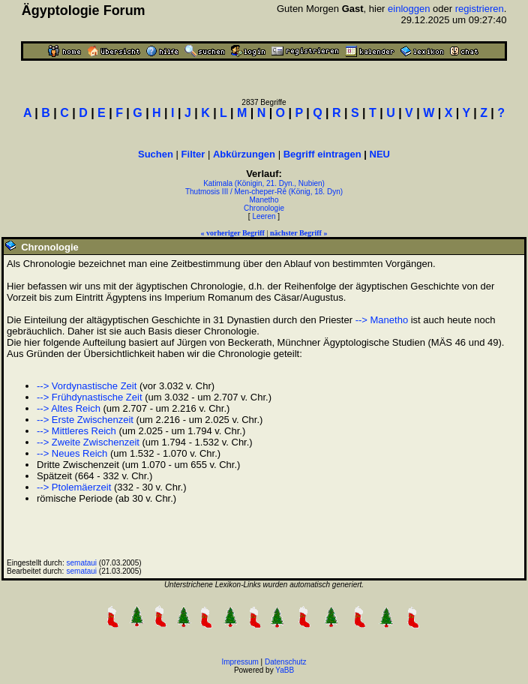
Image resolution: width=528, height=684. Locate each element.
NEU (380, 154)
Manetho (264, 200)
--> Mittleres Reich (76, 430)
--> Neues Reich (72, 453)
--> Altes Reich (68, 408)
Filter (194, 154)
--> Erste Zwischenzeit (85, 419)
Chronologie (264, 208)
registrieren (479, 8)
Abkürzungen (244, 154)
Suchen (155, 154)
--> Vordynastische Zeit (86, 386)
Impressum (239, 662)
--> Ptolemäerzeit (74, 487)
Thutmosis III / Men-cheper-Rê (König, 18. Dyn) (264, 192)
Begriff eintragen (323, 154)
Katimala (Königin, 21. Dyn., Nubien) (264, 183)
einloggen (409, 8)
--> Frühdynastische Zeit (89, 397)
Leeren (263, 216)
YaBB (284, 670)
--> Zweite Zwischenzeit (88, 442)
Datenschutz (286, 662)
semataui (82, 563)
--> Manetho (382, 320)
